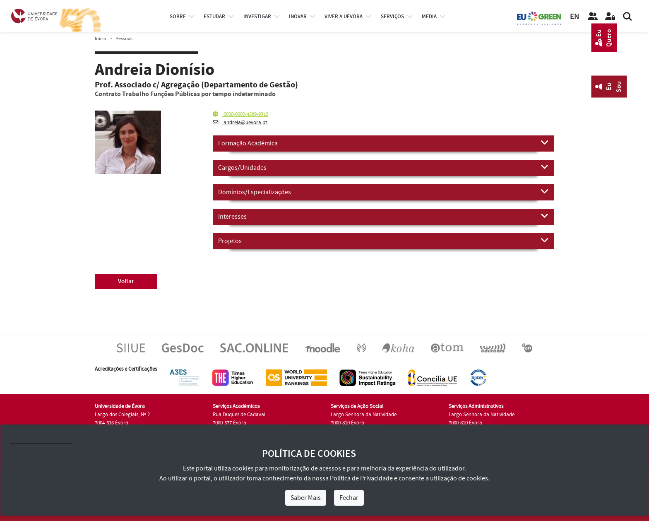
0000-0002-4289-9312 (240, 114)
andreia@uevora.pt (240, 122)
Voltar (126, 281)
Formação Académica (383, 142)
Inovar (298, 16)
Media (429, 16)
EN (574, 17)
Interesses (383, 216)
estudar (214, 16)
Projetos (383, 240)
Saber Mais (306, 498)
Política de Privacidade (361, 478)
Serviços (392, 16)
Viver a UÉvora (343, 16)
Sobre (178, 16)
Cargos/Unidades (383, 167)
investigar (257, 16)
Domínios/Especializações (383, 191)
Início (100, 39)
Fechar (348, 498)
